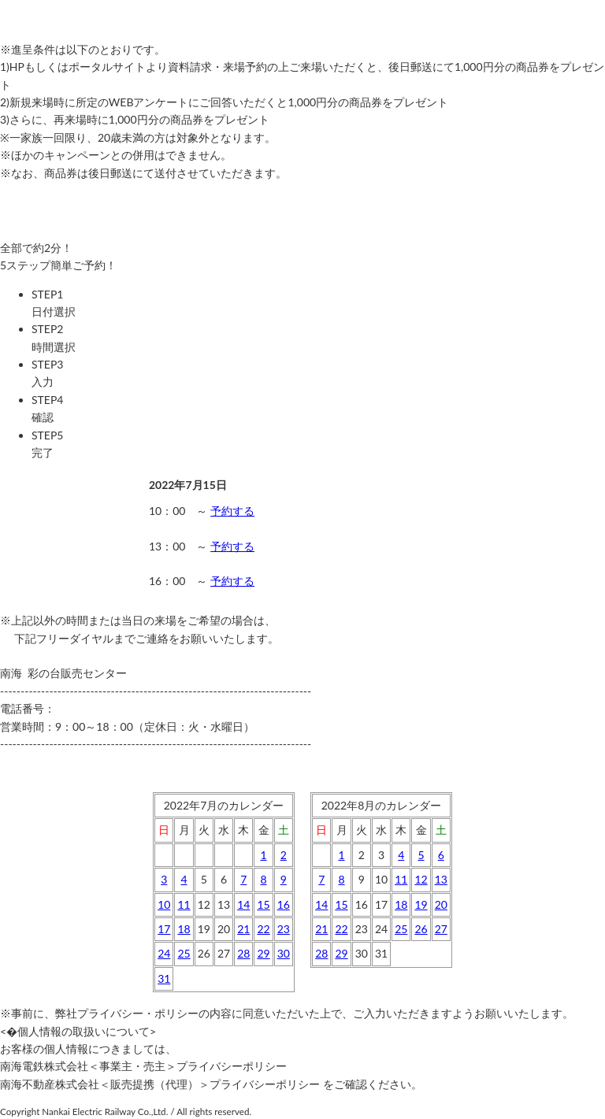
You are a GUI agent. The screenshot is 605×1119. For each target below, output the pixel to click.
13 (441, 879)
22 (263, 929)
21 (243, 929)
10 (164, 904)
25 (183, 953)
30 (283, 953)
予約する (232, 510)
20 (441, 904)
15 (263, 904)
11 (183, 904)
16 (283, 904)
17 (164, 929)
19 (420, 904)
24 (164, 953)
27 (441, 929)
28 (243, 953)
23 (283, 929)
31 (164, 978)
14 (243, 904)
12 (420, 879)
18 (183, 929)
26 (420, 929)
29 (263, 953)
